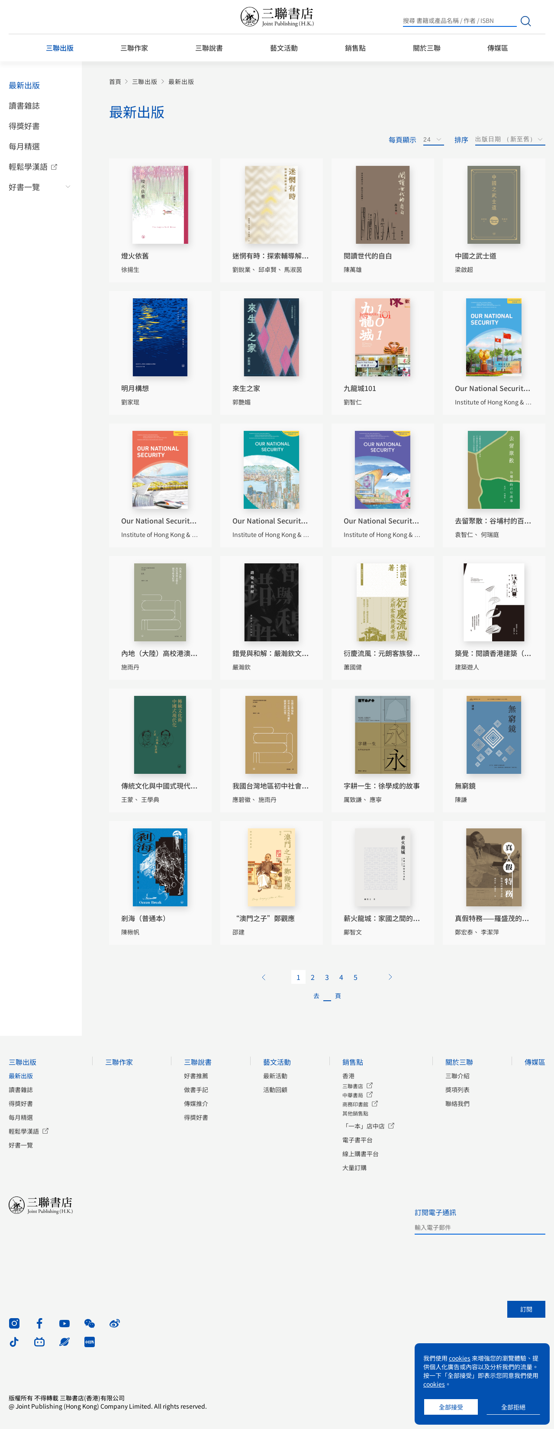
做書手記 (196, 1089)
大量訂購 (354, 1167)
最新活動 (275, 1075)
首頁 (115, 82)
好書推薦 (196, 1075)
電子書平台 (357, 1139)
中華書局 (352, 1095)
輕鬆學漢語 (28, 166)
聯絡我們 (457, 1103)
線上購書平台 (360, 1153)
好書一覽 (24, 186)
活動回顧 (275, 1089)
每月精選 (24, 146)
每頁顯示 (402, 139)
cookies (459, 1358)
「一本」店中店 (363, 1126)
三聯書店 (352, 1086)
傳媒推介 (196, 1103)
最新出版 (24, 85)
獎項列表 (457, 1089)
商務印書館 (355, 1104)
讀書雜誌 (24, 105)
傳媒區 (497, 47)
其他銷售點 (355, 1113)
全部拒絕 (513, 1407)
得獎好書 (24, 125)
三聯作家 (134, 47)
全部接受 (451, 1407)
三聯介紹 (457, 1075)
